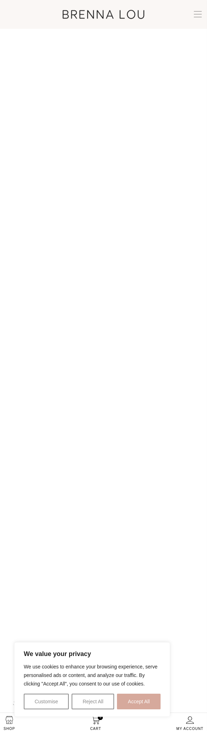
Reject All (93, 701)
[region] (92, 679)
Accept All (139, 701)
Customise (46, 701)
